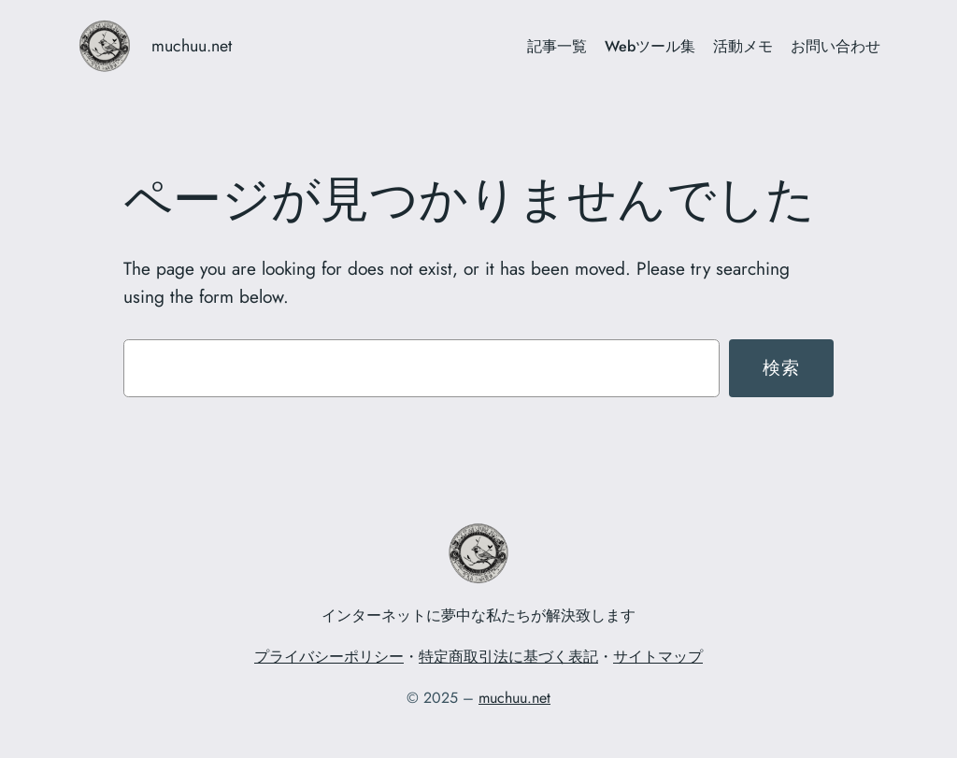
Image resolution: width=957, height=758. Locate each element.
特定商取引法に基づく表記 (508, 656)
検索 (782, 367)
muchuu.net (191, 46)
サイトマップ (658, 656)
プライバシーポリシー (329, 656)
